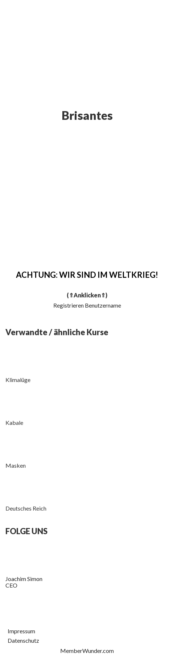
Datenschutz (23, 640)
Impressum (21, 630)
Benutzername (103, 305)
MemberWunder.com (87, 650)
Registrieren (68, 305)
